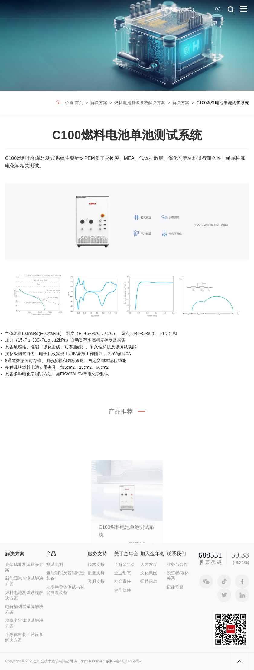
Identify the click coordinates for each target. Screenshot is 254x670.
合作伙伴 (122, 590)
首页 (79, 102)
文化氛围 (148, 572)
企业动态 (122, 572)
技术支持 (96, 564)
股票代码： (177, 9)
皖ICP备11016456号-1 (124, 661)
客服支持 (96, 581)
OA (218, 9)
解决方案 (98, 102)
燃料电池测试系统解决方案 (139, 102)
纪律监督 (175, 587)
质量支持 (96, 572)
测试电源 (54, 564)
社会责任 (122, 581)
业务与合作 (177, 564)
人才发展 (148, 564)
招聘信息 (148, 581)
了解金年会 (124, 564)
